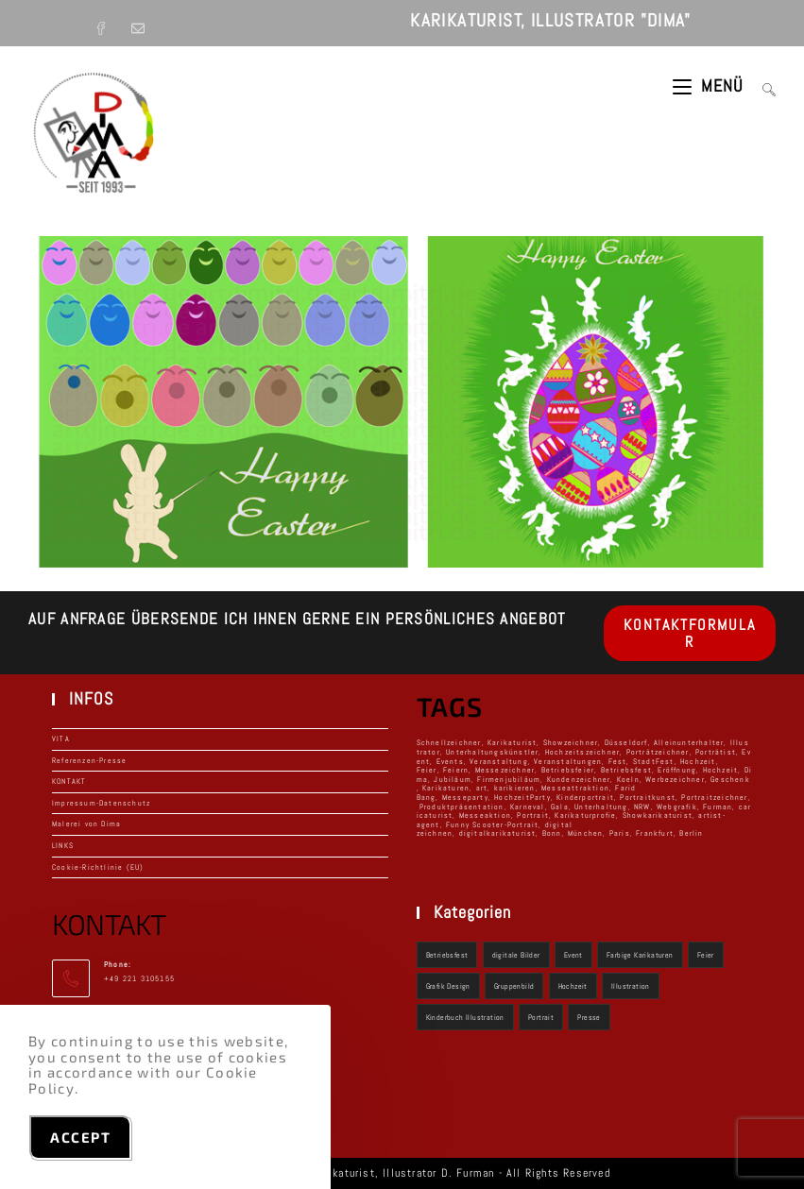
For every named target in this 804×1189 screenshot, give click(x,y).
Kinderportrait (585, 797)
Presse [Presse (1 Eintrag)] (588, 1017)
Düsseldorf (626, 742)
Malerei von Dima (86, 823)
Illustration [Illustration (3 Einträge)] (630, 986)
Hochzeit (721, 769)
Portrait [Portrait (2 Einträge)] (541, 1017)
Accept (80, 1137)
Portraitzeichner (714, 797)
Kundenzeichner (579, 779)
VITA (61, 738)
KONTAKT (69, 781)
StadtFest (654, 761)
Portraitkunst (648, 797)
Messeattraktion (575, 787)
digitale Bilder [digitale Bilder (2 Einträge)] (516, 955)
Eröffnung (677, 769)
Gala (560, 806)
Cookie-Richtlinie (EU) (98, 867)
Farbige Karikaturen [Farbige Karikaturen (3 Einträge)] (640, 955)
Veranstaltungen (568, 761)
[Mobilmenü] (710, 85)
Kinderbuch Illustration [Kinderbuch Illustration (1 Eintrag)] (465, 1017)
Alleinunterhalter (689, 742)
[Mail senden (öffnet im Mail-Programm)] (140, 23)
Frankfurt (655, 833)
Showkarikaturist (658, 815)
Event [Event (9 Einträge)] (573, 955)
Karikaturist (512, 742)
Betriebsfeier (568, 769)
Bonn (552, 833)
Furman (717, 806)
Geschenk (730, 779)
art (482, 787)
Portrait (533, 815)
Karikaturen (446, 787)
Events (450, 761)
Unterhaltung (600, 806)
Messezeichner (505, 769)
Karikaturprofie (585, 815)
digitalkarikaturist (498, 833)
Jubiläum (452, 779)
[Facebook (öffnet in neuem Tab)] (108, 23)
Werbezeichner (675, 779)
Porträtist (715, 751)
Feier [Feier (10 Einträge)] (705, 955)
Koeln (628, 779)
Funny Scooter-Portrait (492, 824)
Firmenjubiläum (508, 779)
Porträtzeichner (658, 751)
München (585, 833)
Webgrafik (677, 806)
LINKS (63, 845)
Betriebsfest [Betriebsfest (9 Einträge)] (447, 955)
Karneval (527, 806)
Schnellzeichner (449, 742)
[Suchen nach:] (762, 85)
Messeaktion (485, 815)
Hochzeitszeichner (582, 751)
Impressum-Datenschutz (101, 802)
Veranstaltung (499, 761)
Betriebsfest (626, 769)
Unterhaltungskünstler (492, 751)
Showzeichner (570, 742)
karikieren (515, 787)
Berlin (691, 833)
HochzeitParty (522, 797)
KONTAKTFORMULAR (690, 633)
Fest (617, 761)
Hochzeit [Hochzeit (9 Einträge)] (573, 986)
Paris (619, 833)
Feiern (456, 769)
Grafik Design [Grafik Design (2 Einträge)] (448, 986)
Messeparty (465, 797)
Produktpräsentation (462, 806)
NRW (642, 806)
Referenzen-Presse (89, 760)
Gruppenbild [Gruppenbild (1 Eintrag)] (514, 986)
